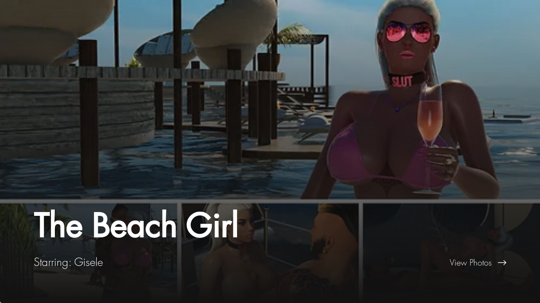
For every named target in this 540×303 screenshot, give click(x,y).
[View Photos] (405, 262)
